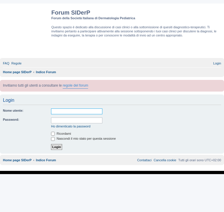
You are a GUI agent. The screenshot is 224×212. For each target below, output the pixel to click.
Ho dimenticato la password (70, 126)
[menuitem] (6, 63)
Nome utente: (13, 110)
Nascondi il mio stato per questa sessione (83, 138)
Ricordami (61, 133)
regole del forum (75, 85)
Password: (11, 119)
